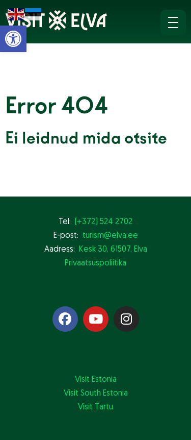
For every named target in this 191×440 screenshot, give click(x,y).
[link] (13, 39)
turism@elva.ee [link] (110, 236)
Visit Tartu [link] (95, 407)
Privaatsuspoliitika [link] (95, 263)
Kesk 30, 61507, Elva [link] (113, 250)
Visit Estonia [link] (96, 380)
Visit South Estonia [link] (96, 393)
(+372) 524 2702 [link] (103, 222)
